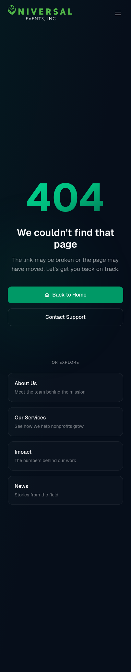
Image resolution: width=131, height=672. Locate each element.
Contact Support (65, 317)
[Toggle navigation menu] (118, 13)
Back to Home (65, 294)
